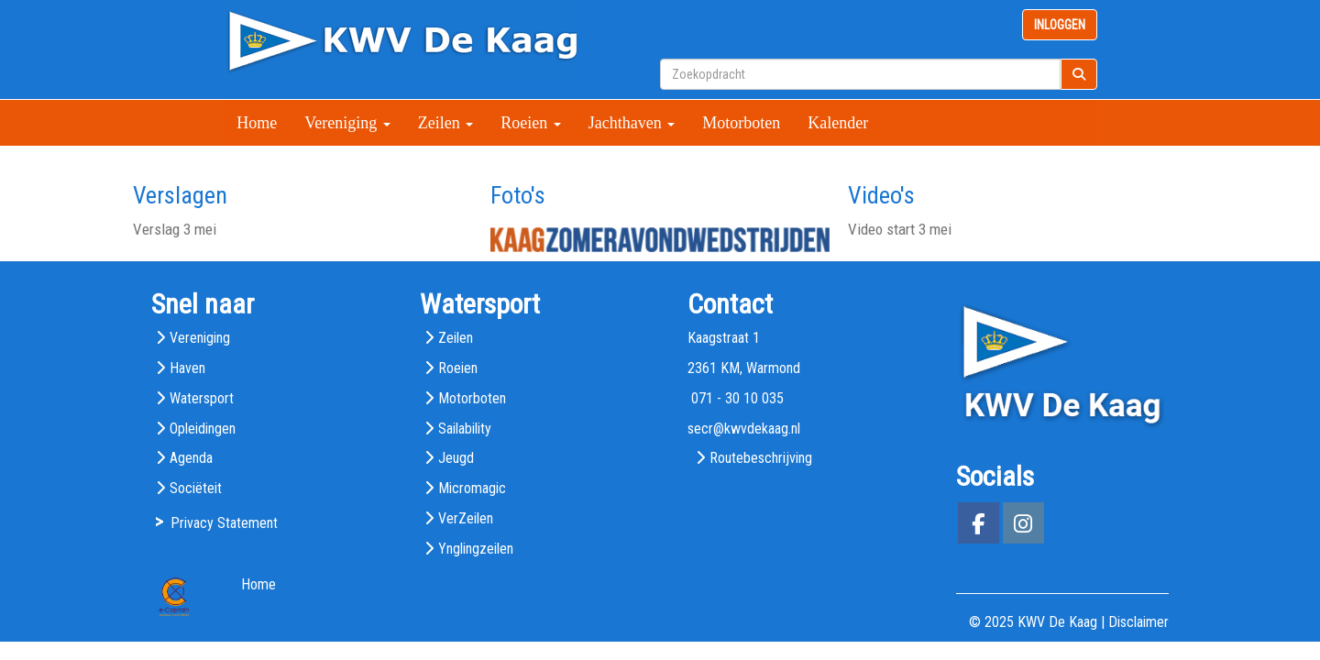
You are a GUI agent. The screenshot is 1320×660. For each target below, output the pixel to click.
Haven (187, 368)
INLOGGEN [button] (1059, 24)
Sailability (464, 428)
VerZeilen (465, 518)
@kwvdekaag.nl (744, 428)
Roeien (530, 123)
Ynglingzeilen (475, 548)
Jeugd (456, 458)
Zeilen (445, 123)
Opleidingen (203, 428)
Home (256, 123)
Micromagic (472, 488)
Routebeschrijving (761, 458)
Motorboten (741, 123)
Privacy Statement (224, 523)
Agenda (191, 458)
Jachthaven (631, 123)
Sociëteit (196, 488)
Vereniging (347, 123)
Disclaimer (1138, 622)
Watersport (202, 398)
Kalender (838, 123)
